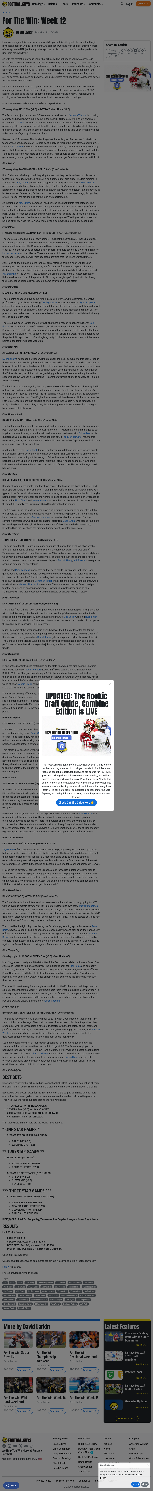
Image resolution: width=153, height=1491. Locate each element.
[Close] (148, 1465)
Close (144, 1484)
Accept (136, 1484)
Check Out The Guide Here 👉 (76, 802)
